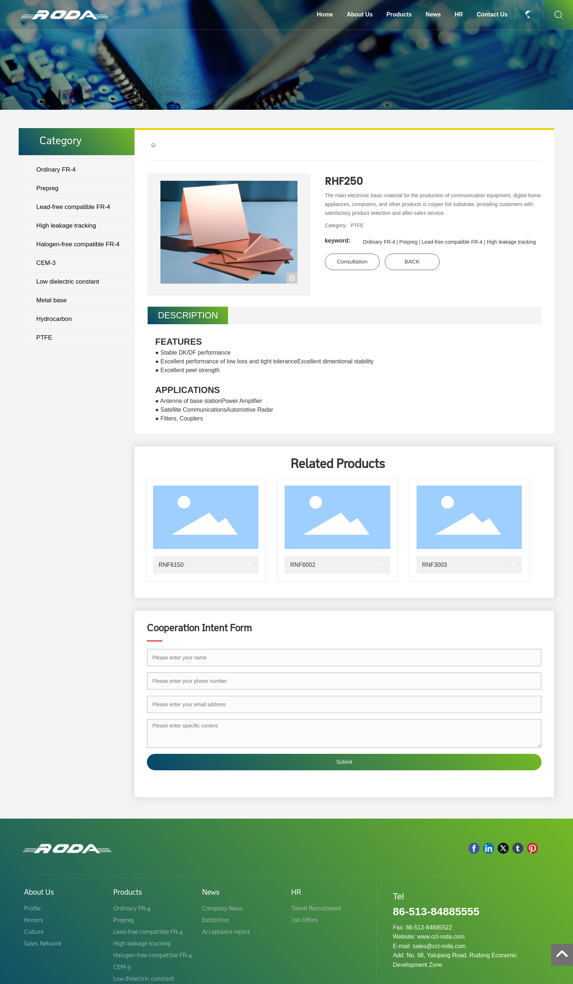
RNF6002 (302, 565)
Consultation (352, 261)
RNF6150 (171, 565)
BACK (412, 261)
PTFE (357, 225)
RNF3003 (434, 565)
